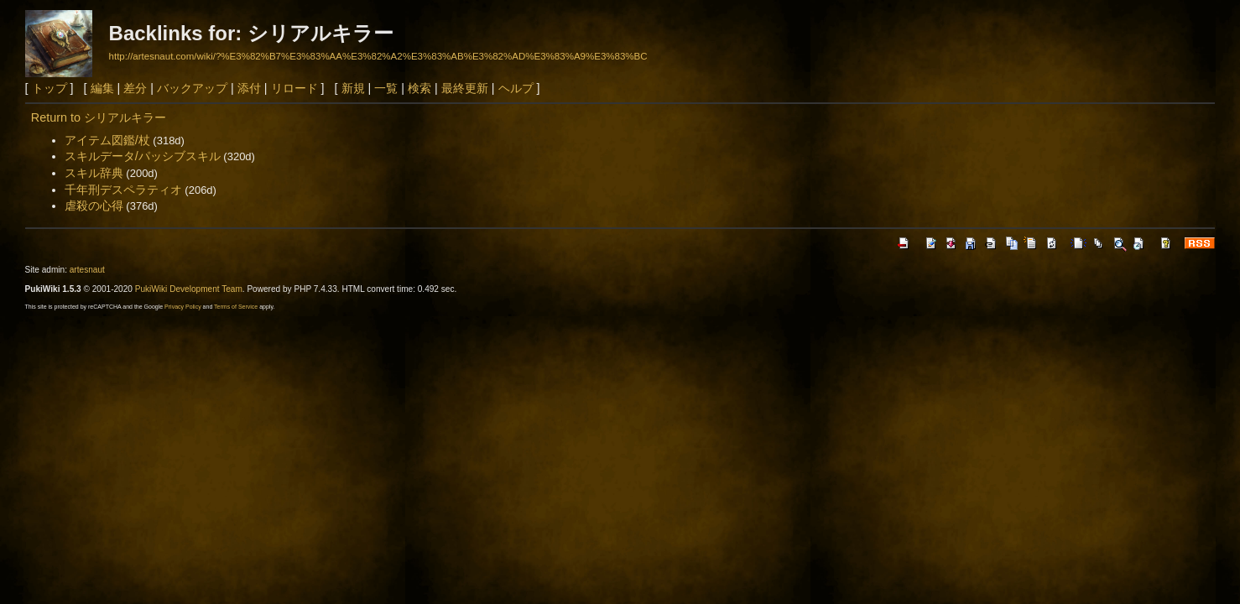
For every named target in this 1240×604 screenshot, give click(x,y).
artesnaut (87, 269)
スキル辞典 (94, 173)
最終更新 (464, 88)
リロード (294, 88)
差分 (135, 88)
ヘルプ (516, 88)
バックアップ (192, 88)
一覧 (386, 88)
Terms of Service (236, 307)
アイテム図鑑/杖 (107, 140)
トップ (49, 88)
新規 (353, 88)
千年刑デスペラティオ (123, 189)
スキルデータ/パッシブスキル (143, 156)
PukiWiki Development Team (188, 289)
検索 (419, 88)
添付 (249, 88)
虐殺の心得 (94, 205)
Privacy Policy (182, 307)
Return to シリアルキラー (98, 117)
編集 (102, 88)
